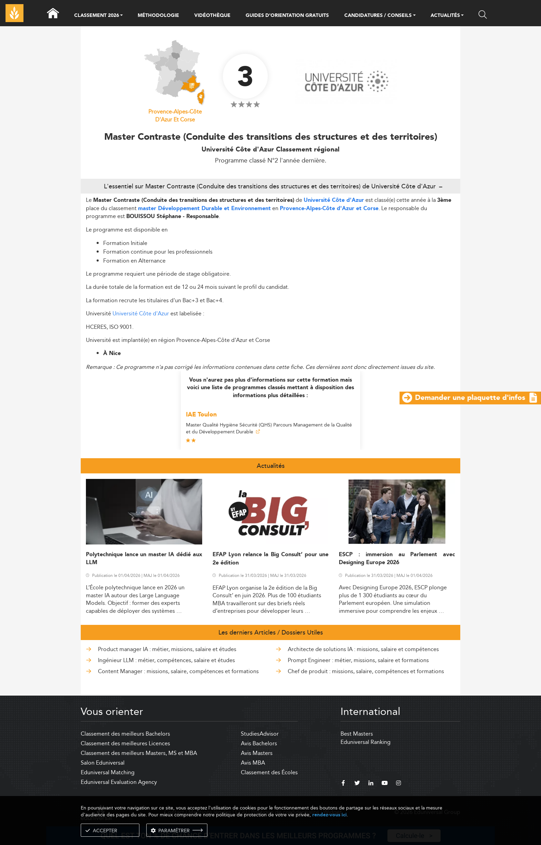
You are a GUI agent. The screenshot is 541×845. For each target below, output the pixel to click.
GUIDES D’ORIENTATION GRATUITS (287, 15)
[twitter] (357, 784)
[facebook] (343, 784)
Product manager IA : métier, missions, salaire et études (167, 649)
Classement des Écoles (269, 772)
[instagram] (398, 784)
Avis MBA (253, 762)
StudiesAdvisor (260, 733)
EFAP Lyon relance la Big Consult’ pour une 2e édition (271, 558)
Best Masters (357, 733)
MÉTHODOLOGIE (158, 15)
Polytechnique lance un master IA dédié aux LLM (144, 558)
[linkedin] (371, 784)
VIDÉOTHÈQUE (212, 15)
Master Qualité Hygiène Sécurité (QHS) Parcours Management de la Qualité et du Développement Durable (269, 428)
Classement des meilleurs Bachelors (125, 733)
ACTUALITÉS (445, 15)
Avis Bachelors (259, 743)
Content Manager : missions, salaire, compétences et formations (178, 671)
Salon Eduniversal (103, 762)
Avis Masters (257, 753)
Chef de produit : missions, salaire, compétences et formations (366, 671)
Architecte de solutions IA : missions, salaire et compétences (363, 649)
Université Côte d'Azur (334, 200)
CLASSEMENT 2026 (96, 15)
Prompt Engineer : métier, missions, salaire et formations (358, 660)
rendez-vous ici (329, 815)
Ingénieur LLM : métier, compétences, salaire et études (166, 660)
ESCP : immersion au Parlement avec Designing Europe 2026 (397, 558)
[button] (121, 15)
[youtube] (384, 784)
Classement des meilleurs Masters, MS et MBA (139, 753)
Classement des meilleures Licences (125, 743)
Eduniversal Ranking (366, 742)
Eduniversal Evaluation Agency (119, 782)
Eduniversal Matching (108, 772)
